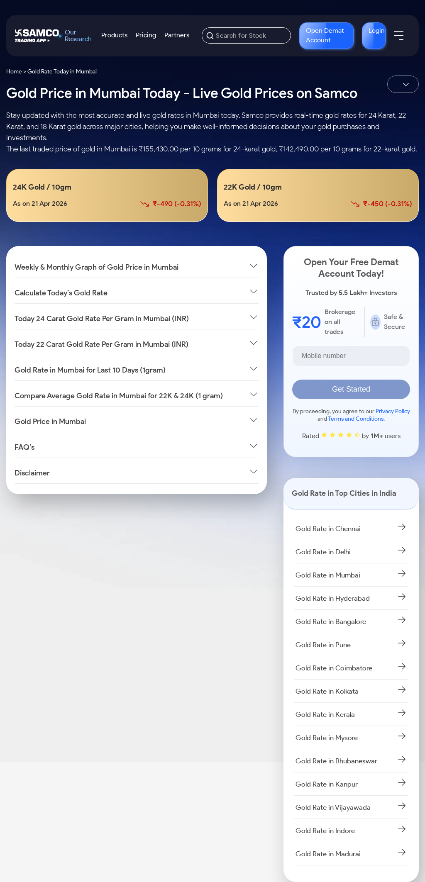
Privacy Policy (393, 411)
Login (377, 30)
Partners (176, 35)
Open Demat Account (325, 35)
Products (114, 35)
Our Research (78, 35)
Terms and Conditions (355, 418)
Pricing (146, 35)
